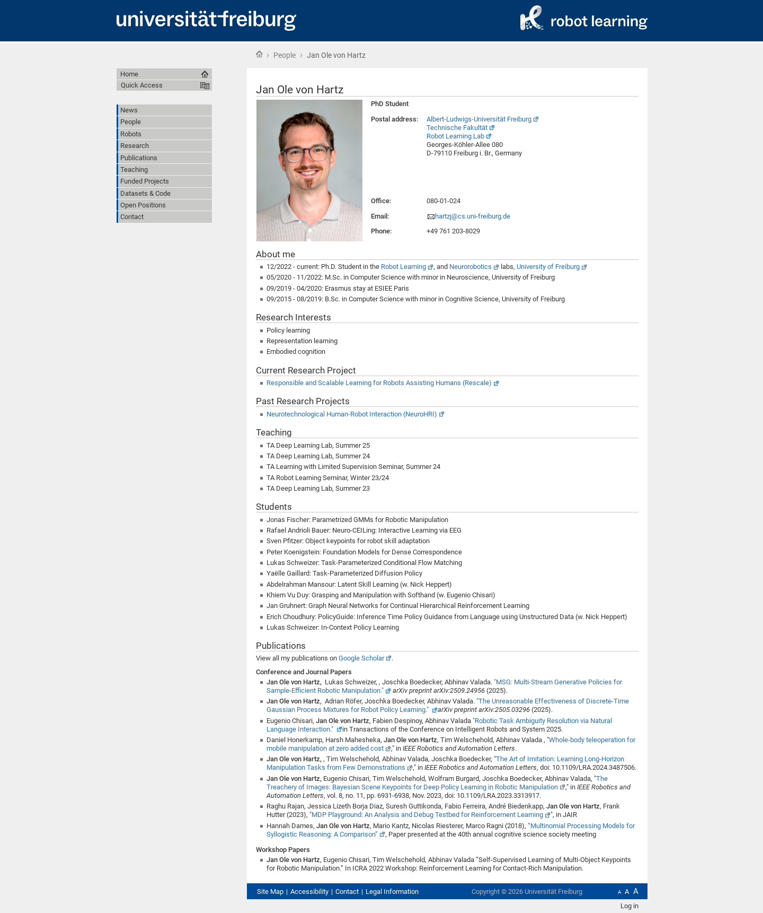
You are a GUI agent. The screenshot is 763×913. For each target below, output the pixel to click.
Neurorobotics (470, 267)
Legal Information (392, 891)
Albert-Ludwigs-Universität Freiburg (479, 119)
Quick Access (142, 85)
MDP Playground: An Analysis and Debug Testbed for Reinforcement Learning (427, 815)
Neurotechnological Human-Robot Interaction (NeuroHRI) (352, 414)
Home (259, 54)
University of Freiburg (548, 267)
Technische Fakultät (457, 128)
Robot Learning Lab (455, 136)
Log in (629, 906)
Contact (347, 891)
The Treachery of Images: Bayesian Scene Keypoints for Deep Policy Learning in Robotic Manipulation (437, 783)
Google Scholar (361, 658)
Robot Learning (403, 267)
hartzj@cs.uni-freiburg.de (472, 216)
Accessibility (309, 891)
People (284, 55)
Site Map (270, 891)
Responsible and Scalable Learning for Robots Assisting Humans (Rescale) (379, 383)
